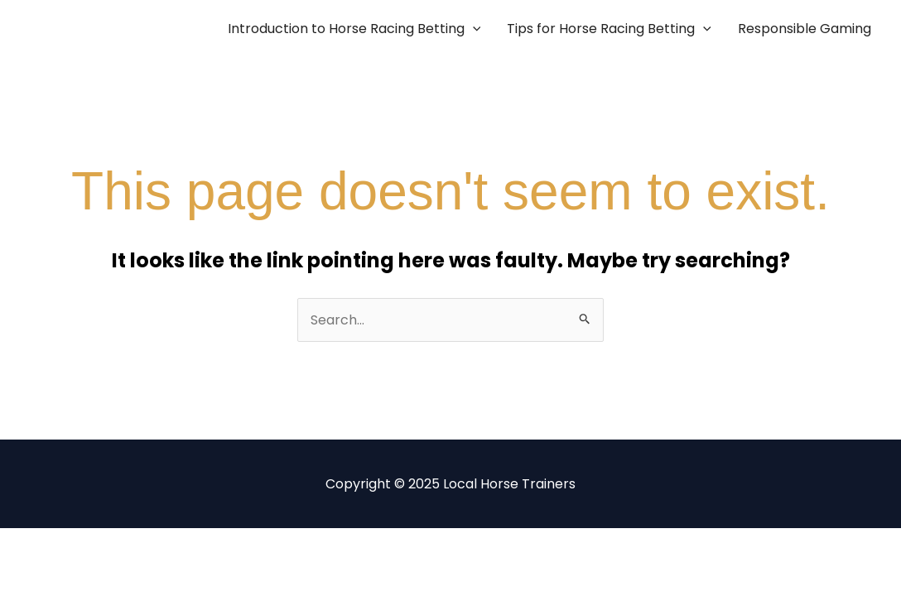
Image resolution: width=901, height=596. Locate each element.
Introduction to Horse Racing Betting (354, 29)
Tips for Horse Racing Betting (609, 29)
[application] (473, 29)
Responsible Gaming (804, 28)
